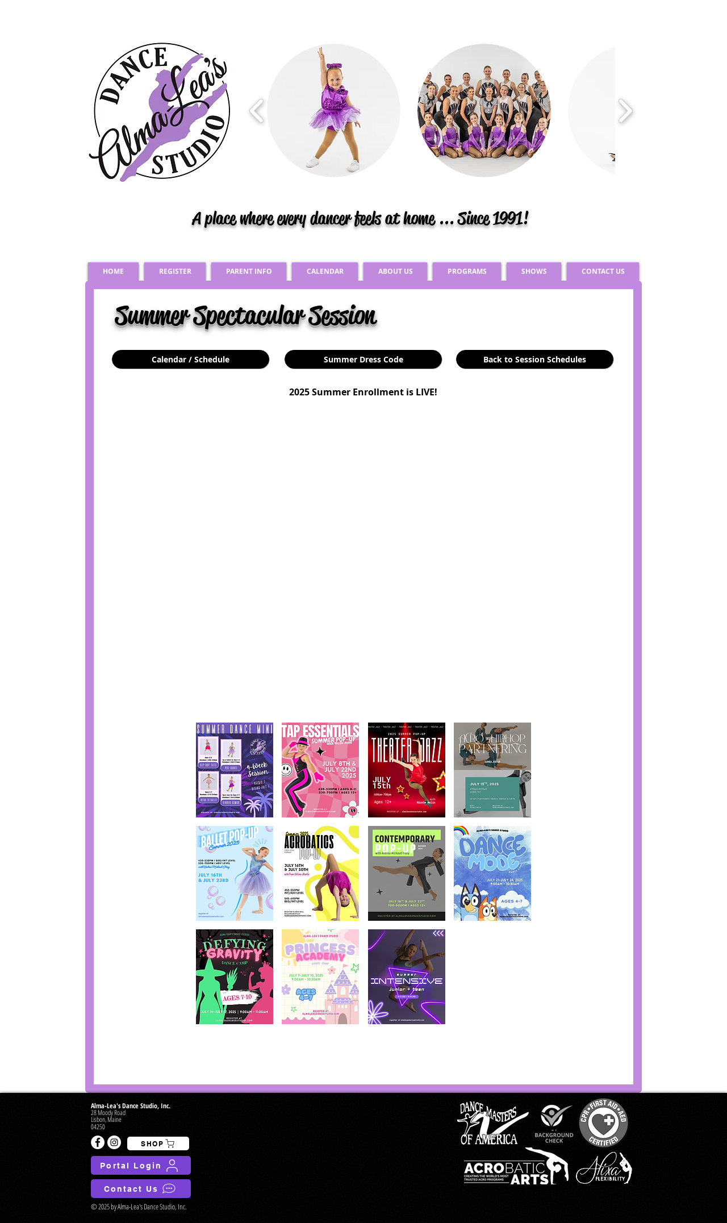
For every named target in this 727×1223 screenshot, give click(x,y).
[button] (234, 770)
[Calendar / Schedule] (190, 359)
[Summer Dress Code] (363, 359)
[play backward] (257, 110)
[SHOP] (158, 1143)
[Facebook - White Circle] (98, 1142)
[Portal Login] (141, 1165)
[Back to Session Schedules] (534, 359)
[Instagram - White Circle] (114, 1142)
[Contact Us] (141, 1188)
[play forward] (625, 110)
